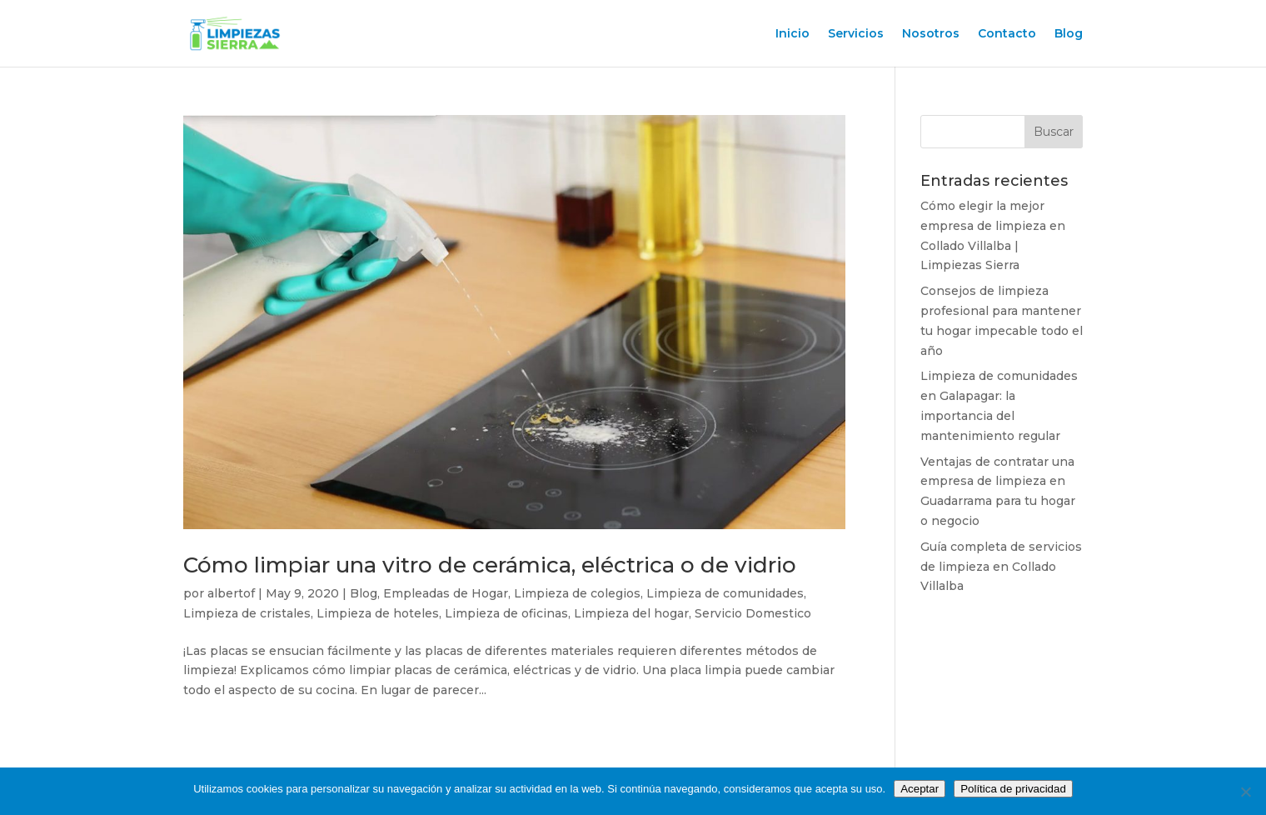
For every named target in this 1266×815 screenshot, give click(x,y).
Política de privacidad (1013, 788)
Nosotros (930, 34)
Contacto (1007, 34)
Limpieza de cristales (247, 613)
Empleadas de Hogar (445, 593)
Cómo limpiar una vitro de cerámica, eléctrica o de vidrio (489, 565)
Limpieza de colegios (577, 593)
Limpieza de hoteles (377, 613)
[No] (1245, 791)
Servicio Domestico (753, 613)
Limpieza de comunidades (725, 593)
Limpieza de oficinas (506, 613)
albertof (231, 593)
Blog (1068, 34)
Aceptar (919, 788)
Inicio (792, 34)
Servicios (856, 34)
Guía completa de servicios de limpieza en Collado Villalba (1001, 566)
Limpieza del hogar (631, 613)
